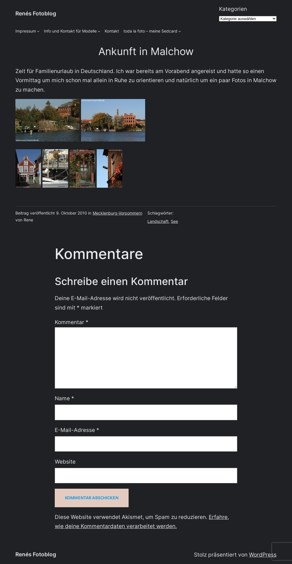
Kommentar (71, 322)
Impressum (25, 31)
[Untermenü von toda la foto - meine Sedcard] (180, 31)
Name (64, 398)
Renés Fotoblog (35, 13)
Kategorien (233, 9)
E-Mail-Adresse (77, 430)
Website (65, 461)
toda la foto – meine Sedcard (150, 31)
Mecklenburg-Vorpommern (117, 213)
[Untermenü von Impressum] (38, 31)
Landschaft (158, 221)
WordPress (263, 554)
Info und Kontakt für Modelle (70, 31)
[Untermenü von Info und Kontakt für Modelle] (99, 31)
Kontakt (112, 31)
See (174, 221)
